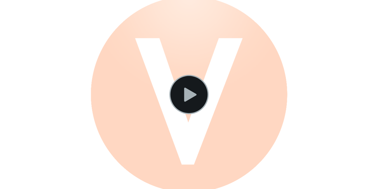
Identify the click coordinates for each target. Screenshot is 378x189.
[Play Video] (189, 94)
